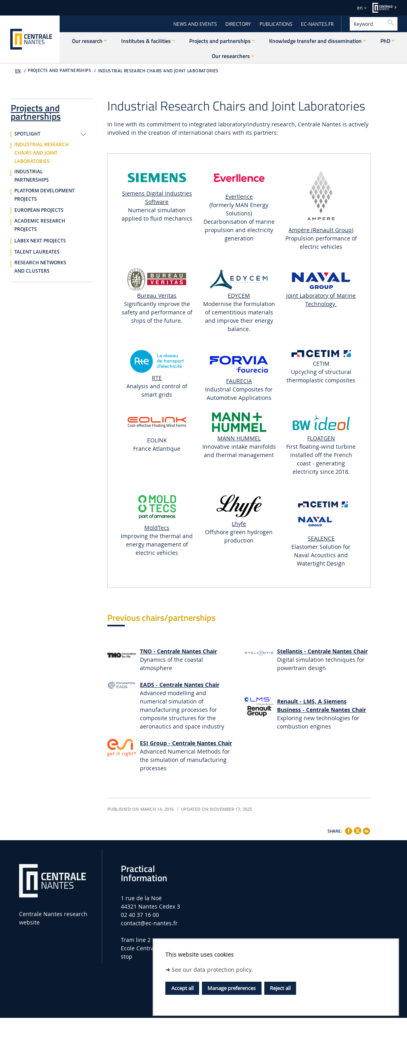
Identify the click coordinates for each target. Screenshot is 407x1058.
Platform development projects (44, 195)
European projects (39, 210)
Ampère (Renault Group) (321, 230)
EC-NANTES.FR (317, 24)
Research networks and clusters (40, 267)
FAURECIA (239, 381)
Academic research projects (39, 225)
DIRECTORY (238, 24)
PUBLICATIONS (276, 24)
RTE (157, 378)
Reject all (280, 988)
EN (18, 71)
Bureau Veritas (156, 295)
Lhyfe (239, 523)
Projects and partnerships (36, 110)
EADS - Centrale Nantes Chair (179, 684)
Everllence (239, 196)
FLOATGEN (321, 438)
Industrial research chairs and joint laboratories (158, 71)
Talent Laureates (37, 252)
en (359, 8)
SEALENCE (321, 538)
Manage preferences (231, 988)
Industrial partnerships (31, 176)
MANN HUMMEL (239, 438)
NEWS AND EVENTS (195, 24)
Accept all (182, 988)
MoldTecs (156, 527)
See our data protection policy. (212, 969)
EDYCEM (239, 295)
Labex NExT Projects (40, 241)
